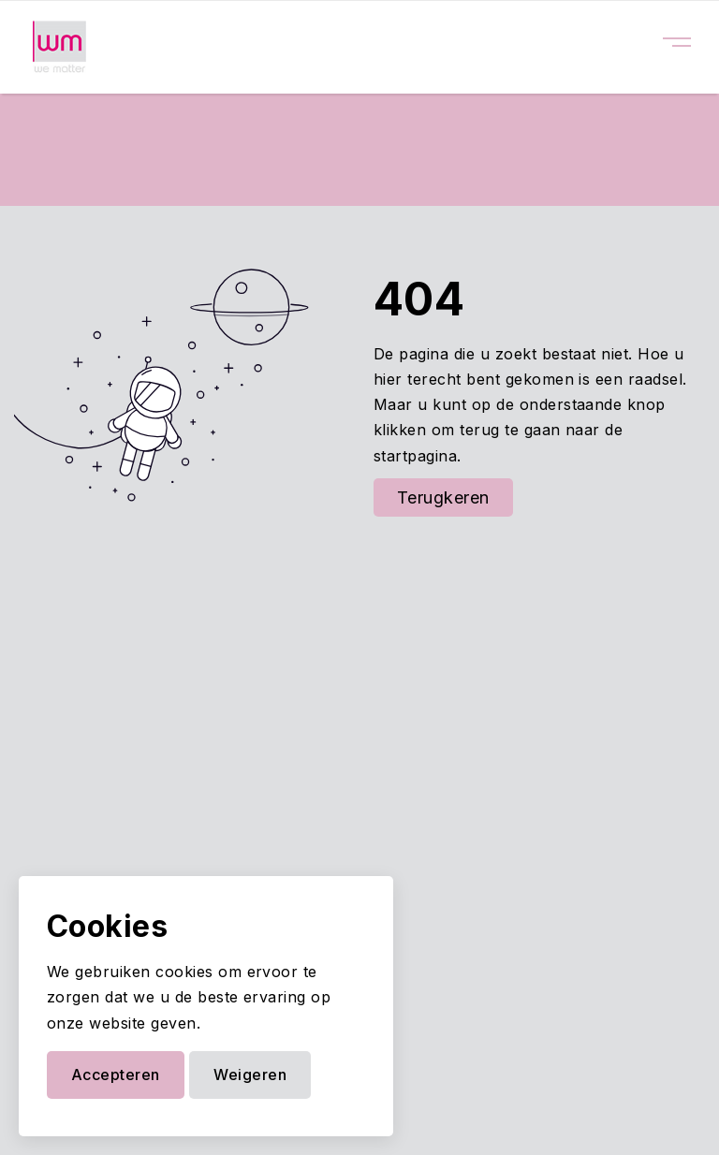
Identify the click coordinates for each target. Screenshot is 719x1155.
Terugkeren (443, 497)
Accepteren (115, 1074)
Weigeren (249, 1074)
